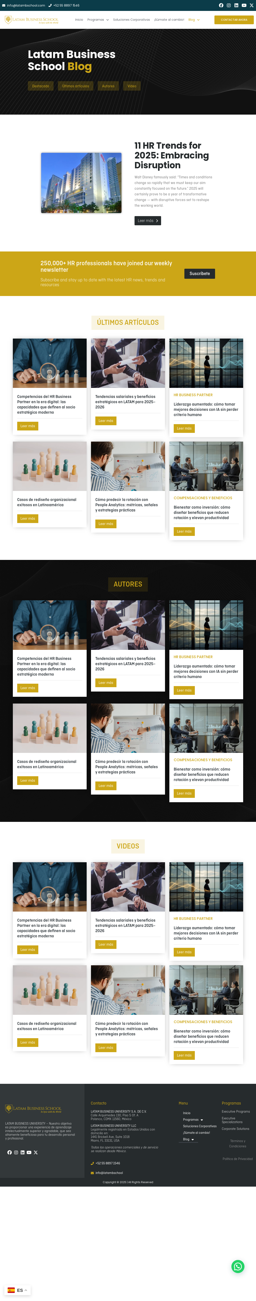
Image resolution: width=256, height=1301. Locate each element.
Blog (188, 1139)
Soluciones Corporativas (200, 1126)
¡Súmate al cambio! (196, 1133)
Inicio (186, 1113)
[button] (237, 1266)
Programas (193, 1120)
